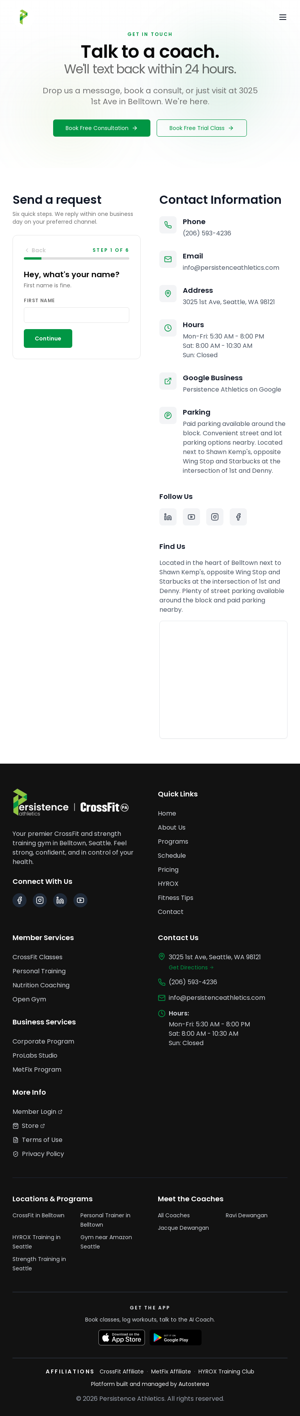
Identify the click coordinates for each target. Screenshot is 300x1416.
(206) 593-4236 (207, 233)
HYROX (168, 883)
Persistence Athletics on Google (232, 389)
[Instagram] (214, 516)
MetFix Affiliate (171, 1371)
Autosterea (194, 1384)
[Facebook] (238, 516)
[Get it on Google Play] (176, 1337)
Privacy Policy (38, 1153)
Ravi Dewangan (247, 1215)
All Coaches (174, 1215)
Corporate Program (43, 1041)
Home (167, 813)
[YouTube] (191, 516)
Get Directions (191, 967)
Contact (171, 911)
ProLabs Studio (34, 1055)
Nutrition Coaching (41, 985)
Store (28, 1125)
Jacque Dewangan (183, 1228)
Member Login (37, 1111)
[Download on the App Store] (121, 1337)
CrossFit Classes (37, 957)
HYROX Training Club (226, 1371)
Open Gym (29, 999)
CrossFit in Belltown (38, 1215)
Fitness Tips (175, 897)
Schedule (172, 855)
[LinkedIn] (168, 516)
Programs (173, 841)
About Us (172, 827)
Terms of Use (37, 1139)
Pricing (168, 869)
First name (39, 300)
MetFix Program (36, 1069)
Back (35, 250)
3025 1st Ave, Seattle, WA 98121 (229, 301)
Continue (48, 338)
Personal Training (39, 971)
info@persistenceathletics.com (231, 267)
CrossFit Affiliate (122, 1371)
